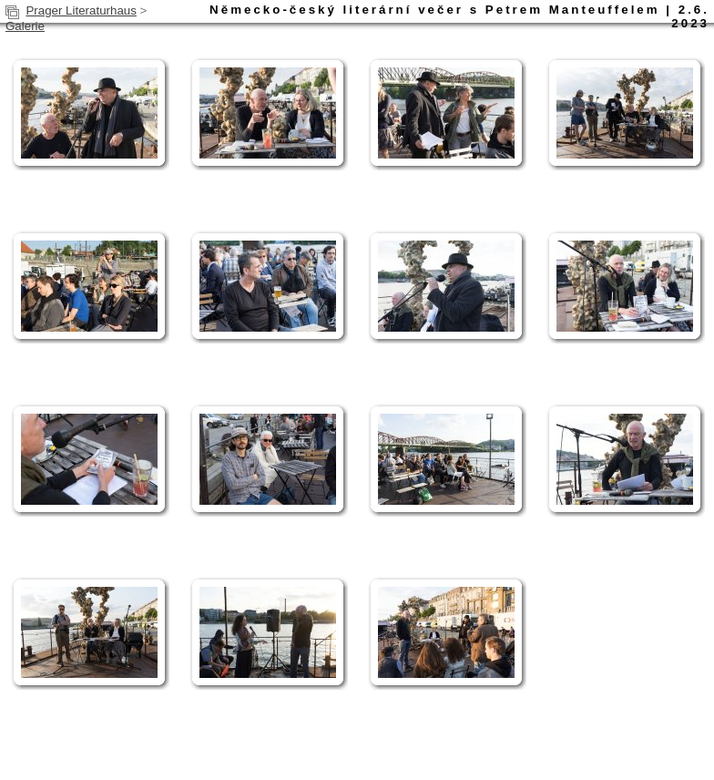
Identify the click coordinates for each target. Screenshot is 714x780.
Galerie (25, 26)
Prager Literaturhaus (81, 10)
